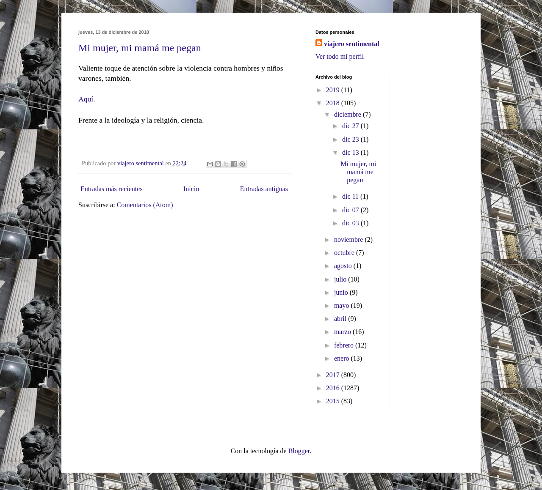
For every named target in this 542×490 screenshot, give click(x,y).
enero (342, 358)
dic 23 (351, 139)
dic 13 (351, 152)
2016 (333, 387)
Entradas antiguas (264, 188)
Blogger (299, 450)
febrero (344, 345)
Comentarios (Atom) (145, 204)
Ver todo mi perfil (339, 56)
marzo (343, 331)
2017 (333, 374)
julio (341, 279)
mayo (342, 305)
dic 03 (351, 223)
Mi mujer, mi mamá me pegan (139, 47)
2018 (333, 103)
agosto (344, 265)
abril (341, 318)
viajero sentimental (351, 43)
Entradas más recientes (111, 188)
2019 (333, 89)
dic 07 (351, 210)
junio (342, 292)
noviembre (349, 239)
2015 (333, 401)
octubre (345, 252)
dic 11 (351, 196)
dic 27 (351, 125)
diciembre (348, 114)
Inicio (191, 188)
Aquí (85, 99)
